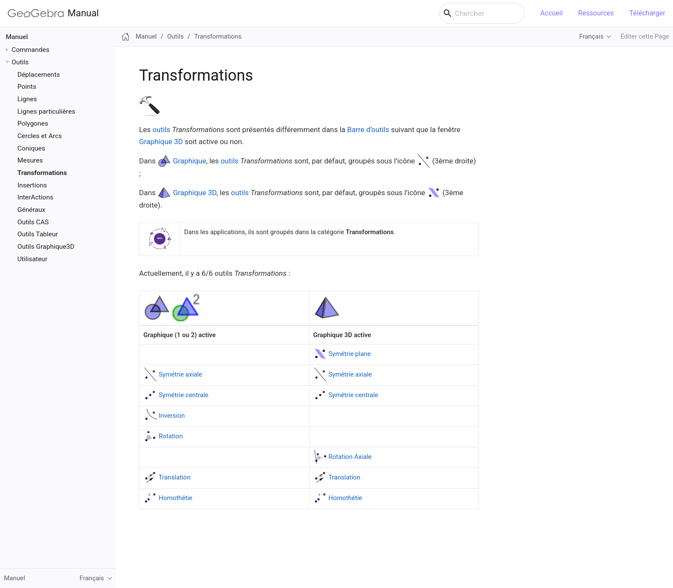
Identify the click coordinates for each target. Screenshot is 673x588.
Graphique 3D (161, 141)
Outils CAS (33, 222)
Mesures (30, 160)
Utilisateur (33, 259)
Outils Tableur (38, 234)
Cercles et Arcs (40, 136)
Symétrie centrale (184, 395)
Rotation (171, 436)
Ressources (596, 13)
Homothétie (176, 498)
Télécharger (647, 13)
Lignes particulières (47, 111)
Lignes (27, 99)
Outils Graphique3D (46, 246)
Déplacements (39, 74)
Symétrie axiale (180, 375)
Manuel (17, 37)
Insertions (32, 185)
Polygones (33, 123)
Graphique (189, 161)
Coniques (31, 148)
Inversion (172, 416)
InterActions (36, 197)
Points (27, 86)
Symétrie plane (349, 354)
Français (591, 36)
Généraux (31, 210)
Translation (174, 478)
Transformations (42, 173)
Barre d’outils (368, 129)
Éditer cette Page (645, 36)
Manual (53, 13)
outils (161, 129)
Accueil (551, 13)
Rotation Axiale (350, 457)
